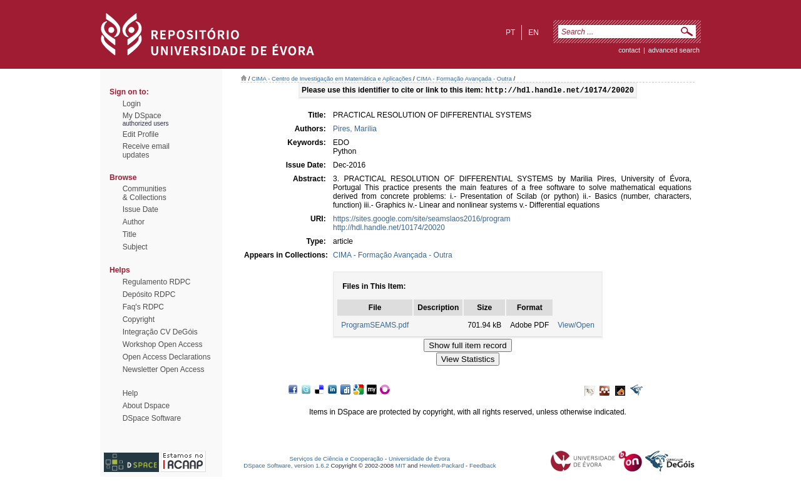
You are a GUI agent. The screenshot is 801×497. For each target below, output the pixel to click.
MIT (400, 466)
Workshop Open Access (163, 344)
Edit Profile (141, 134)
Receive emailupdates (146, 150)
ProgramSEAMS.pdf (375, 326)
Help (130, 393)
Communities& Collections (144, 193)
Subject (135, 247)
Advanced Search (674, 50)
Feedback (482, 466)
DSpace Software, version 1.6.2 (286, 466)
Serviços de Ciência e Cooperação (337, 459)
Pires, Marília (355, 130)
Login (132, 103)
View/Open (576, 326)
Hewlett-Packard (441, 466)
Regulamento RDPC (157, 282)
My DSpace (142, 115)
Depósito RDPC (149, 294)
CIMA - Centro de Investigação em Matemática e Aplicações (331, 78)
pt (510, 32)
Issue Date (140, 209)
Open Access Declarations (167, 357)
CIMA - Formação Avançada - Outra (463, 78)
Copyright (139, 319)
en (533, 32)
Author (134, 222)
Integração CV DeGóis (160, 332)
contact (629, 50)
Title (129, 234)
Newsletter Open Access (164, 369)
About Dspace (146, 405)
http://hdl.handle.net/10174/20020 (389, 228)
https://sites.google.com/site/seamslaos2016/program (421, 220)
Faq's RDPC (143, 307)
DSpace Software (152, 418)
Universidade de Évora (419, 459)
